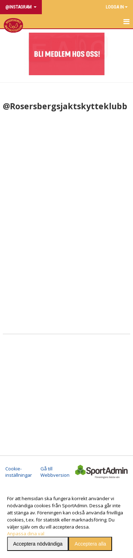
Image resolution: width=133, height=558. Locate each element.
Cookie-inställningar (18, 471)
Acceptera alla (90, 544)
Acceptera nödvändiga (37, 544)
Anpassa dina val (25, 533)
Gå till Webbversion (55, 471)
